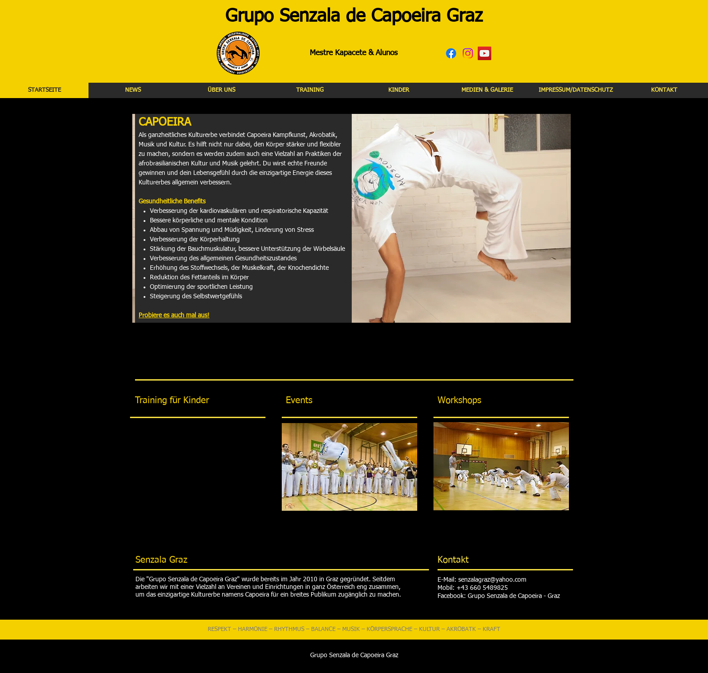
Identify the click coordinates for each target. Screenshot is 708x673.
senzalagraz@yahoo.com (492, 580)
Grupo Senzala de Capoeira (333, 17)
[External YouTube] (198, 472)
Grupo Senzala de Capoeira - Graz (514, 596)
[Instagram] (468, 53)
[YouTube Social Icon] (484, 53)
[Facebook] (451, 53)
